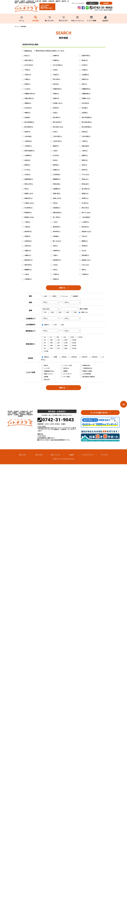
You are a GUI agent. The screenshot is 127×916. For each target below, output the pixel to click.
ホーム (16, 26)
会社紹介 (71, 455)
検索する (62, 288)
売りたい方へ (39, 455)
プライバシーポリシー (88, 455)
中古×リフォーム (55, 455)
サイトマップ (104, 455)
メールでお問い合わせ (99, 412)
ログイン (92, 3)
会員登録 (106, 3)
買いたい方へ (22, 455)
